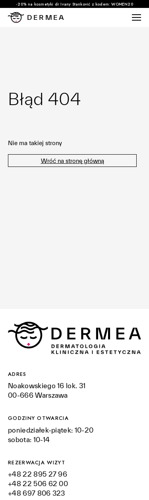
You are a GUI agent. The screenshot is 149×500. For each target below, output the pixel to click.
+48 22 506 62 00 (38, 483)
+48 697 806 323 (36, 493)
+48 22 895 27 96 (38, 474)
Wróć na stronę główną (72, 160)
